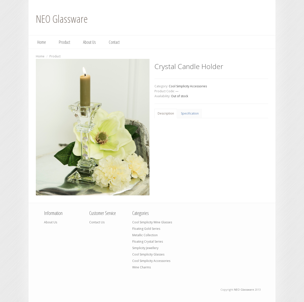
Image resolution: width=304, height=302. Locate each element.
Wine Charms (141, 267)
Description (166, 113)
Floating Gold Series (146, 229)
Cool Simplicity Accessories (188, 86)
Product (64, 42)
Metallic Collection (145, 235)
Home (41, 42)
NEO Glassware (62, 19)
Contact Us (97, 222)
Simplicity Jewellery (145, 248)
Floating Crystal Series (147, 241)
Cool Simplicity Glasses (148, 254)
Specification (190, 113)
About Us (89, 42)
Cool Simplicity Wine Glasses (152, 222)
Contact (114, 42)
